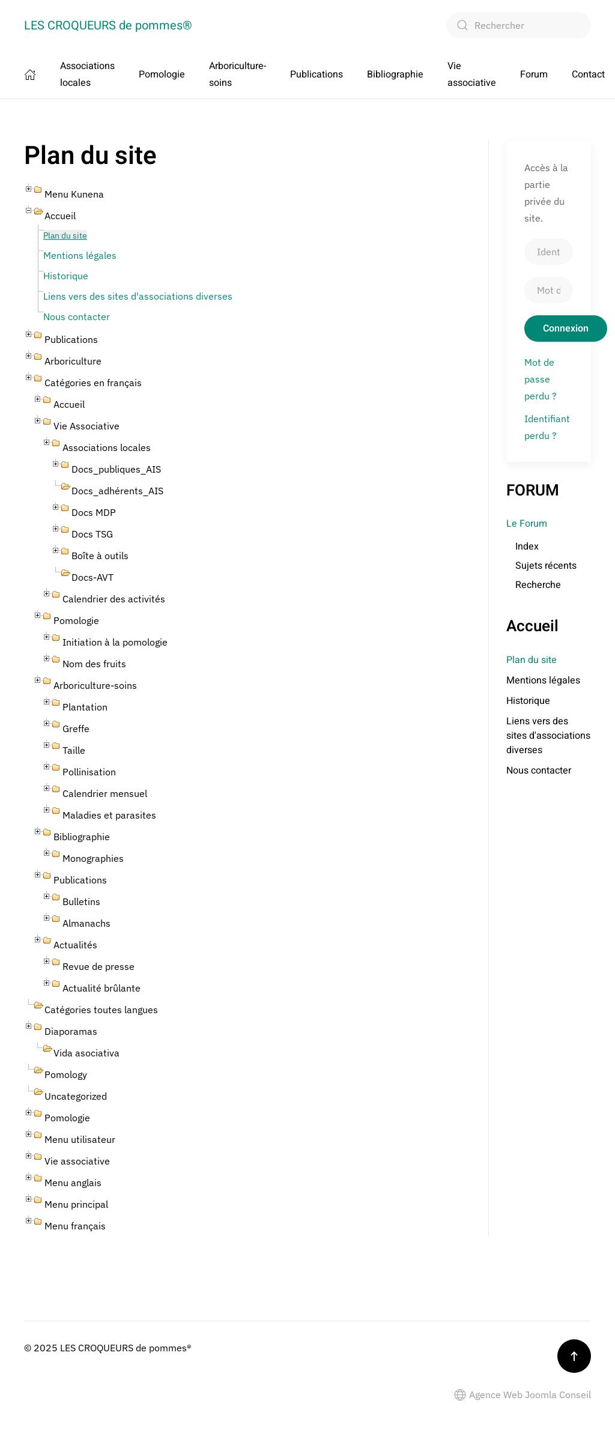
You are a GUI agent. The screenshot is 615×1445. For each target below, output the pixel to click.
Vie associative (471, 74)
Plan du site (65, 235)
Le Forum (526, 524)
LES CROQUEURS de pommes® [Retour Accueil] (108, 25)
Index (527, 546)
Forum (534, 74)
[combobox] (519, 25)
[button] (574, 1356)
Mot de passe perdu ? (540, 379)
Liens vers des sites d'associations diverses (137, 296)
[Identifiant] (548, 251)
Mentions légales (80, 255)
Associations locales (87, 74)
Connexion (566, 328)
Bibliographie (395, 74)
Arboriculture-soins (237, 74)
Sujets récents (546, 566)
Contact (588, 74)
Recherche (538, 585)
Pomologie (162, 74)
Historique (65, 276)
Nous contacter (76, 317)
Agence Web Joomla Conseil (522, 1395)
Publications (316, 74)
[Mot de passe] (548, 290)
